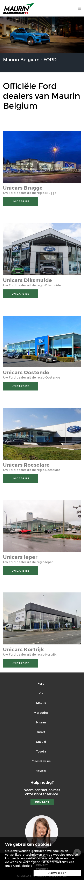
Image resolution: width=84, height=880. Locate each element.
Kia (41, 693)
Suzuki (41, 741)
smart (41, 732)
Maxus (41, 703)
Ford (41, 683)
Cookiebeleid (23, 865)
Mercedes (41, 712)
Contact (42, 802)
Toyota (41, 751)
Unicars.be (20, 201)
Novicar (41, 771)
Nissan (41, 722)
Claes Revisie (41, 761)
